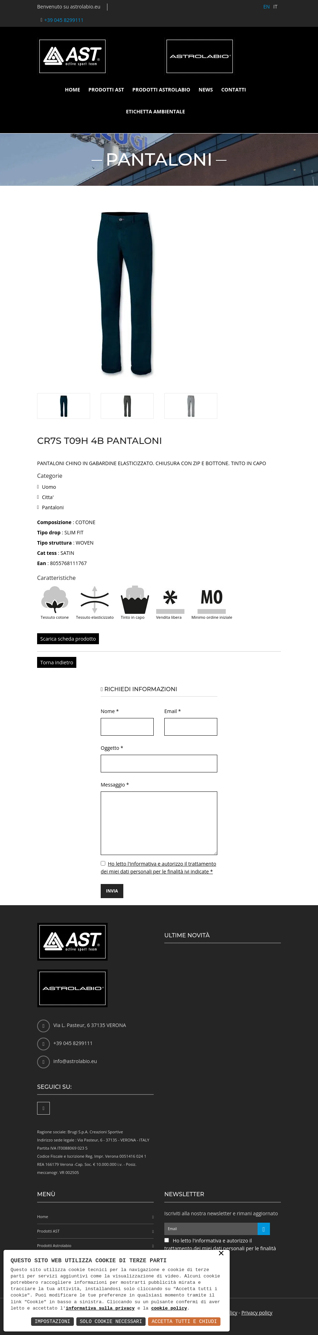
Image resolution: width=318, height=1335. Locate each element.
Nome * (110, 711)
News (206, 89)
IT (275, 6)
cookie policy (169, 1308)
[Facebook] (43, 1108)
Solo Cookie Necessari (111, 1321)
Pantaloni (53, 507)
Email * (172, 711)
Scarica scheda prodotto (68, 638)
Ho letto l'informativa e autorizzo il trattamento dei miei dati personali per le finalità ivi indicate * (220, 1248)
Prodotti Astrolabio (161, 89)
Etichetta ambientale (155, 111)
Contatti (233, 89)
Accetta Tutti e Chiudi (184, 1321)
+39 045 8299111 (63, 20)
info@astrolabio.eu (75, 1061)
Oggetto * (112, 747)
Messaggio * (115, 784)
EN (266, 6)
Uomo (49, 486)
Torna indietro (56, 662)
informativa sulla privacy (100, 1308)
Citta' (48, 497)
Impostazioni (52, 1321)
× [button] (221, 1254)
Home (72, 89)
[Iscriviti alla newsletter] (264, 1229)
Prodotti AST (106, 89)
